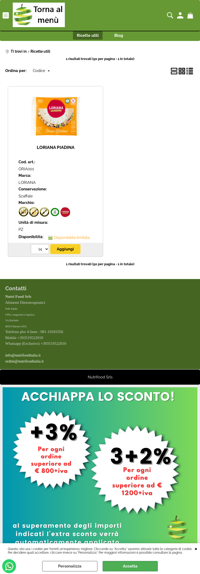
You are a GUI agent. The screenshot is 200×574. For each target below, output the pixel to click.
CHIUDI (196, 548)
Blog (118, 35)
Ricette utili (88, 35)
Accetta (130, 566)
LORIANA (27, 182)
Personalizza (70, 566)
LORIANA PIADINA (55, 147)
